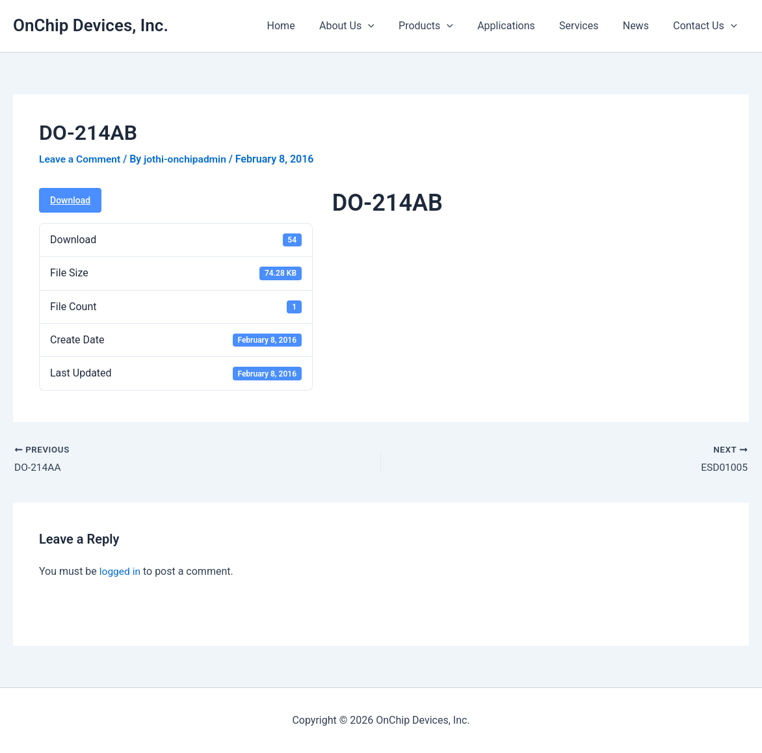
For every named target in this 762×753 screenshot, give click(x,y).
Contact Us (707, 26)
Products (441, 26)
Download (70, 200)
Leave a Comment (81, 159)
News (641, 26)
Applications (518, 26)
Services (587, 26)
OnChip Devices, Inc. (90, 25)
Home (303, 26)
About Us (365, 26)
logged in (120, 572)
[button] (386, 26)
